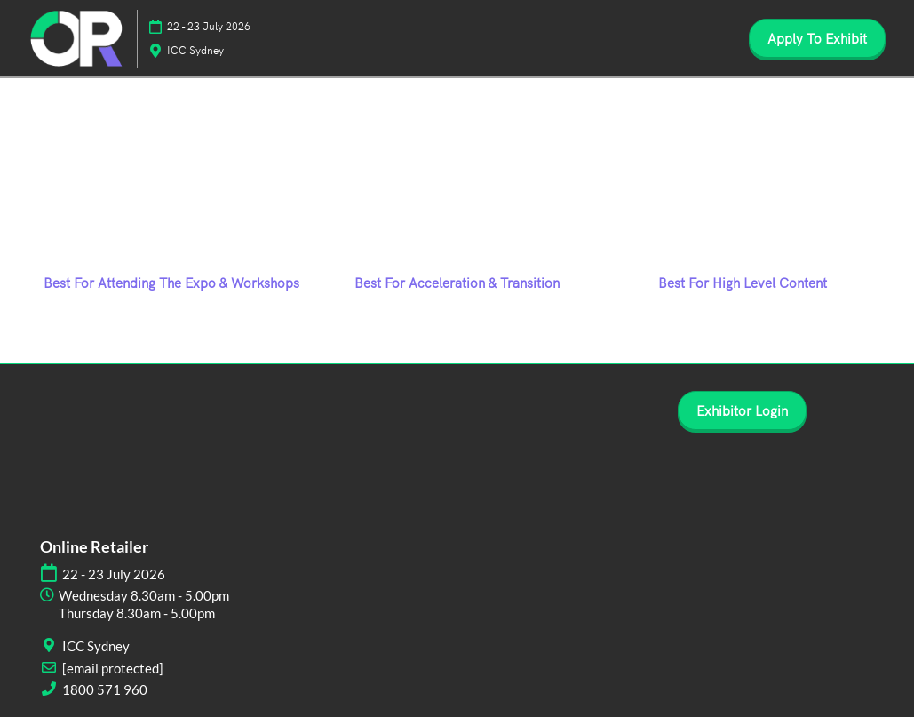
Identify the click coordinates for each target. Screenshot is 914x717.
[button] (817, 38)
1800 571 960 (104, 689)
